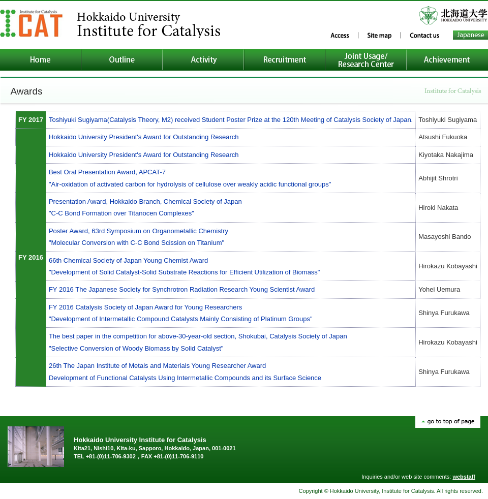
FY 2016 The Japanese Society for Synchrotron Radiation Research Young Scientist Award (182, 289)
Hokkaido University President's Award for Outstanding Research (144, 137)
